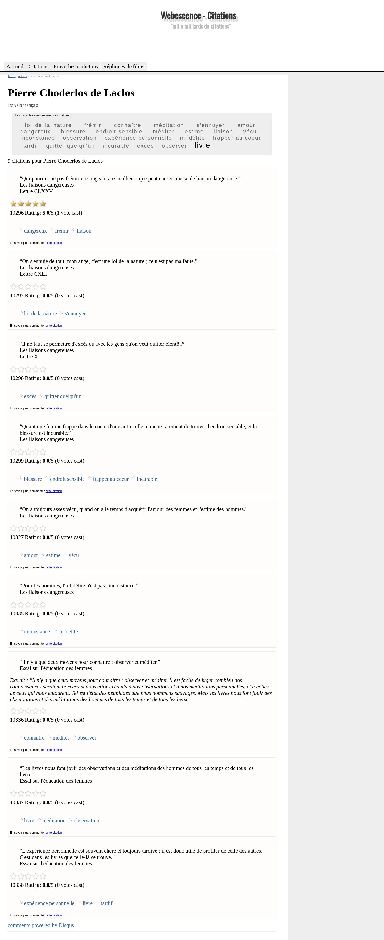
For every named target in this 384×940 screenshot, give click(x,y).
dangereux (35, 131)
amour (246, 125)
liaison (223, 131)
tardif (30, 146)
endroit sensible (119, 131)
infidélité (192, 138)
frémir (92, 125)
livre (202, 145)
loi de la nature (48, 125)
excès (145, 146)
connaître (127, 125)
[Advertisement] (198, 45)
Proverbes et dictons (76, 66)
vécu (250, 131)
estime (194, 131)
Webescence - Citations (198, 15)
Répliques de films (123, 66)
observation (80, 138)
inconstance (37, 138)
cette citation (54, 243)
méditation (169, 125)
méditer (164, 131)
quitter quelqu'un (70, 146)
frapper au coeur (237, 138)
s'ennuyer (211, 125)
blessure (73, 131)
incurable (116, 146)
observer (174, 146)
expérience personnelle (138, 138)
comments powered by (41, 925)
